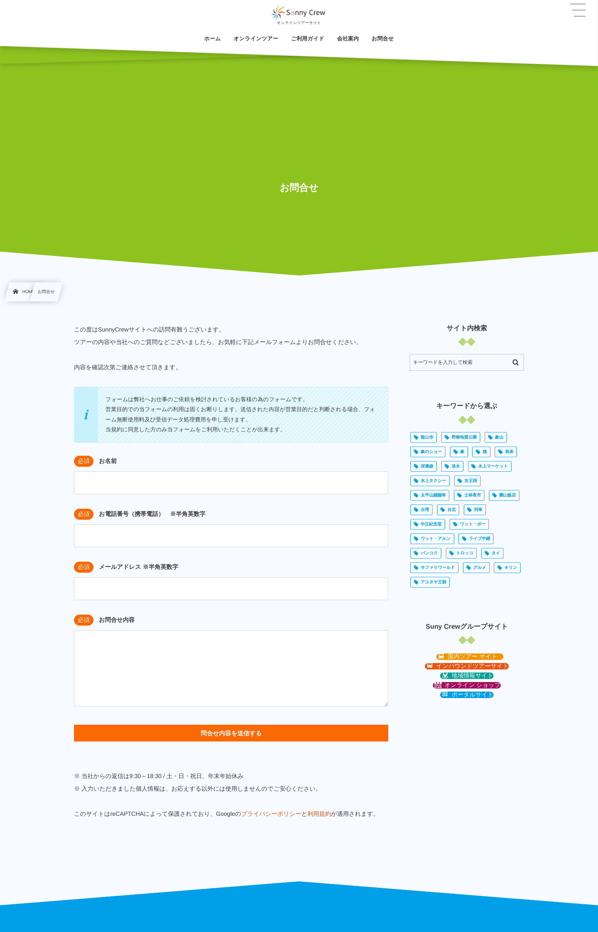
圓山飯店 (507, 495)
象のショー (431, 452)
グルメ (479, 567)
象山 (499, 437)
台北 (451, 510)
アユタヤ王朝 (433, 582)
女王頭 (471, 481)
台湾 (425, 510)
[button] (469, 656)
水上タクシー (433, 481)
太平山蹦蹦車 (433, 495)
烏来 (509, 452)
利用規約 (319, 814)
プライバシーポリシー (271, 814)
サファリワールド (438, 567)
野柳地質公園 (464, 437)
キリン (510, 567)
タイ (496, 553)
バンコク (429, 553)
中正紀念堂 (431, 524)
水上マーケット (493, 466)
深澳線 (427, 466)
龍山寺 (427, 437)
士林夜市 (472, 495)
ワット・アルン (436, 538)
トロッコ (464, 553)
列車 (478, 510)
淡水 (456, 466)
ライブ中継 (479, 538)
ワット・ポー (472, 524)
